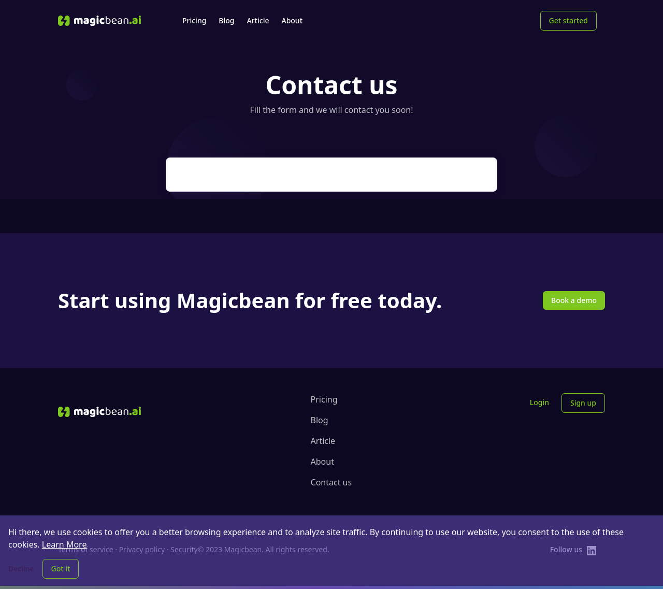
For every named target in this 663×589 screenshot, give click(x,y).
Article (323, 441)
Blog (319, 420)
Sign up (583, 403)
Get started (568, 20)
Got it (60, 568)
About (322, 461)
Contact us (331, 482)
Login (539, 402)
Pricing (324, 399)
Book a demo (574, 300)
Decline (21, 568)
